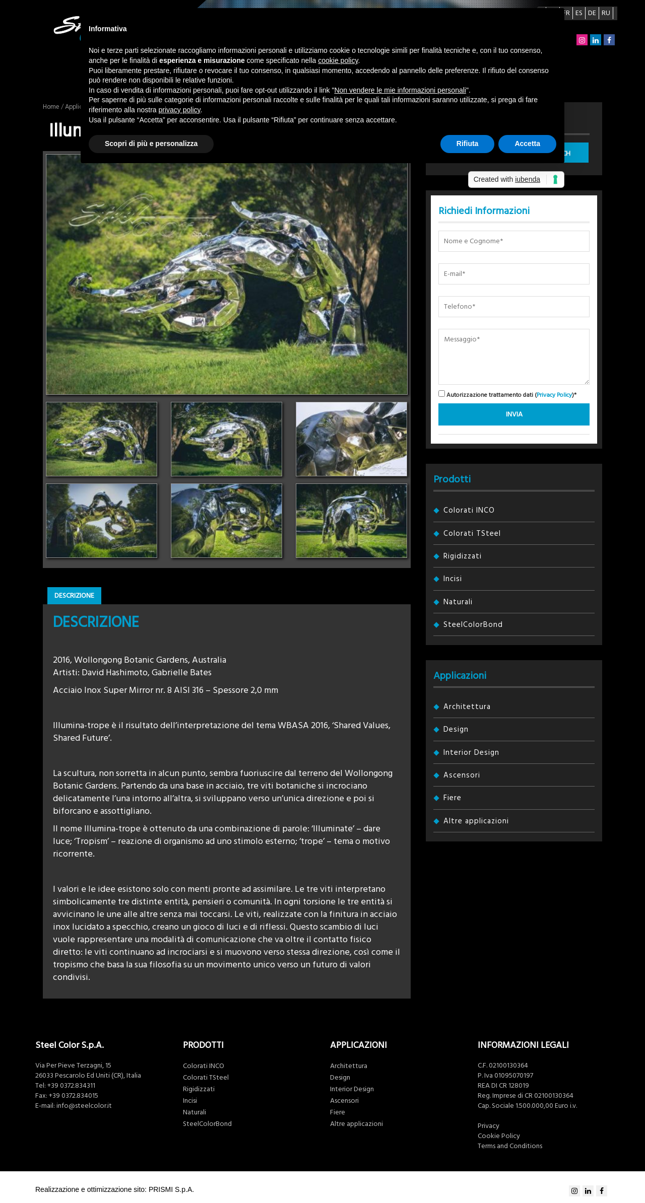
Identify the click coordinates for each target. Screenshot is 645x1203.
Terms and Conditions (510, 1146)
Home (51, 106)
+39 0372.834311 (71, 1086)
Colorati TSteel (472, 533)
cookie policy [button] (338, 60)
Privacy (488, 1126)
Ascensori (461, 775)
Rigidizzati (462, 556)
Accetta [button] (527, 143)
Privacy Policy (554, 395)
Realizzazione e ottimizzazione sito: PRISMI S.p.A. (114, 1189)
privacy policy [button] (180, 110)
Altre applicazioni (476, 821)
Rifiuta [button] (468, 143)
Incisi (452, 579)
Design (456, 729)
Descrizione (74, 596)
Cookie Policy (499, 1136)
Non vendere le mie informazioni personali (400, 90)
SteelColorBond (473, 624)
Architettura (467, 706)
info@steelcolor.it (84, 1106)
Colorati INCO (469, 510)
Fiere (452, 798)
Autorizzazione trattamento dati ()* (507, 394)
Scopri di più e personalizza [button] (151, 143)
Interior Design (471, 752)
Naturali (458, 602)
